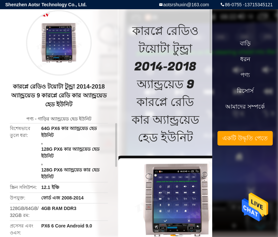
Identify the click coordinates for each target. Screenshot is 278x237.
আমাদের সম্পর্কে (245, 106)
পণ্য (30, 118)
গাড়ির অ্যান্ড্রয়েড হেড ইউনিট (64, 118)
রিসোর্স (245, 91)
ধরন (245, 59)
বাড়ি (245, 43)
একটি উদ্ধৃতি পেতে (245, 138)
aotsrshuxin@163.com (186, 4)
